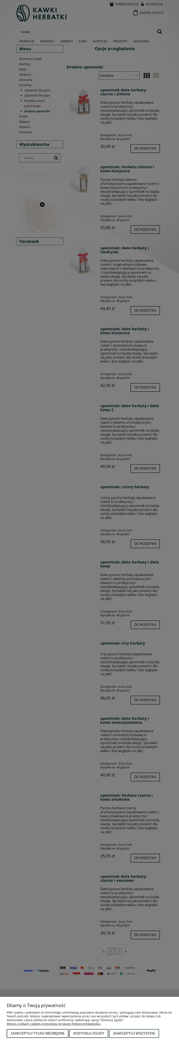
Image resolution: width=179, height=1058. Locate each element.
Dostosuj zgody (88, 1033)
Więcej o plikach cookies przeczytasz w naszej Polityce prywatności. (54, 1024)
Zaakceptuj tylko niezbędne (37, 1033)
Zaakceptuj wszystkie (134, 1033)
